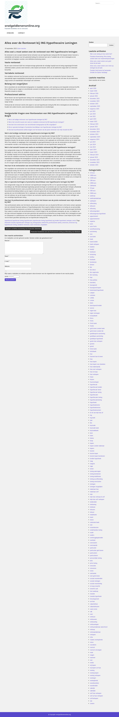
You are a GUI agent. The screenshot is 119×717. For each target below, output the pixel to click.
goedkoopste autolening (97, 333)
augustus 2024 (94, 139)
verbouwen (93, 619)
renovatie (93, 566)
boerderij (92, 282)
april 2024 (93, 149)
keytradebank (94, 430)
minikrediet (93, 502)
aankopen (93, 201)
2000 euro (93, 183)
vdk (91, 611)
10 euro (92, 173)
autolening (93, 231)
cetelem (92, 295)
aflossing (93, 208)
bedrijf (92, 249)
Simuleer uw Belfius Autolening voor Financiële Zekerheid (23, 229)
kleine (92, 438)
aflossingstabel (95, 211)
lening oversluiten (95, 481)
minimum (92, 507)
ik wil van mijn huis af (96, 412)
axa (91, 234)
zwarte (92, 703)
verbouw (92, 617)
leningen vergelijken (96, 486)
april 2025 (93, 119)
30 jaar (92, 188)
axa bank (93, 236)
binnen (92, 265)
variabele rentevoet (23, 225)
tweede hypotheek (96, 596)
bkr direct (93, 270)
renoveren (93, 568)
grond (92, 346)
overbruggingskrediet (96, 538)
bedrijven (93, 252)
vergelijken (43, 225)
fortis (91, 321)
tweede (92, 594)
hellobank (93, 351)
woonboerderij (94, 683)
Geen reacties (22, 48)
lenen (92, 469)
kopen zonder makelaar (97, 446)
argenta (92, 221)
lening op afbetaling (96, 479)
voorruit (92, 647)
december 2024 (94, 129)
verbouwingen (94, 624)
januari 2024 (94, 157)
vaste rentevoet (35, 225)
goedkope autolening (96, 336)
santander (93, 573)
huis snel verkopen (96, 369)
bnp (91, 277)
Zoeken (91, 42)
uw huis (92, 601)
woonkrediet (94, 685)
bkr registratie (94, 272)
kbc (91, 423)
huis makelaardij (95, 367)
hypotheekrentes (95, 407)
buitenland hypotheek (96, 290)
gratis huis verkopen (96, 341)
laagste (92, 464)
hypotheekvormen (95, 410)
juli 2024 (92, 142)
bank (91, 239)
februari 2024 (94, 155)
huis (91, 359)
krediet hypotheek (60, 220)
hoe (91, 354)
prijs (91, 560)
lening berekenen (95, 474)
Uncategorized (94, 599)
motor (92, 520)
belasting (93, 254)
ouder (92, 532)
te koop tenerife (95, 586)
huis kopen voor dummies (97, 364)
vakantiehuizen (94, 606)
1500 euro (93, 178)
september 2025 (95, 106)
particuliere (93, 553)
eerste (92, 308)
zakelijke (92, 691)
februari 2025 (94, 124)
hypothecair (8, 220)
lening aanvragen (95, 471)
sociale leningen (95, 581)
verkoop (92, 629)
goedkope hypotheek (96, 339)
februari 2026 (94, 93)
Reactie (7, 240)
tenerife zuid (94, 589)
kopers (92, 448)
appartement (94, 216)
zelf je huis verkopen (96, 696)
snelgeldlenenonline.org (22, 25)
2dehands (93, 185)
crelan (92, 300)
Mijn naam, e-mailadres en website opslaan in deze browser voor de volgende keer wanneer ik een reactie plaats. (39, 276)
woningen (93, 678)
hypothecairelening (96, 400)
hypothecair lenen (95, 390)
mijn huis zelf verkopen (97, 499)
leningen (69, 220)
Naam (7, 258)
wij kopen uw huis (95, 668)
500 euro (92, 191)
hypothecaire (28, 220)
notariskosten (94, 527)
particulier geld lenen (96, 550)
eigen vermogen (95, 313)
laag (91, 461)
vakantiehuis (94, 604)
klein (91, 435)
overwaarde (93, 545)
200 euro (92, 180)
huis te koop (94, 372)
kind (91, 433)
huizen (92, 379)
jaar (91, 420)
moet (91, 517)
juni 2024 (93, 144)
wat (91, 660)
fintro (91, 318)
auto (91, 224)
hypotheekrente (95, 405)
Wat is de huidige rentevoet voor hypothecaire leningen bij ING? (28, 119)
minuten (92, 509)
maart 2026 (93, 91)
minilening (93, 504)
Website (7, 268)
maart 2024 (93, 152)
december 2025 (94, 98)
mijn (91, 494)
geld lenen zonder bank (97, 328)
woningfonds (94, 680)
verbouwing (93, 622)
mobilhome (93, 515)
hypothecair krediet (96, 387)
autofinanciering (95, 229)
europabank (93, 316)
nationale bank (94, 522)
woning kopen (94, 673)
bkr (91, 267)
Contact (21, 33)
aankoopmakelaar (95, 198)
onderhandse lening (96, 530)
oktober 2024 (94, 134)
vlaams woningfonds (96, 640)
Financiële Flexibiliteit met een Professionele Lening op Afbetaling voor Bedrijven (56, 232)
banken (92, 247)
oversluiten (93, 543)
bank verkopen (94, 244)
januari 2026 (94, 96)
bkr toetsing (93, 275)
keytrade (92, 425)
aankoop (92, 196)
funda (92, 326)
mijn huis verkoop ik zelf (97, 497)
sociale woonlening (96, 583)
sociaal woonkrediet (96, 578)
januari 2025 (94, 126)
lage (91, 466)
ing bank (92, 418)
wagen (92, 655)
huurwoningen (94, 382)
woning (92, 670)
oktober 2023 (94, 165)
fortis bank (93, 323)
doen (91, 303)
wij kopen (93, 665)
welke (92, 663)
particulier (93, 548)
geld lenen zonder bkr (96, 331)
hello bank (93, 349)
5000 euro (93, 193)
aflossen (92, 206)
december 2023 (94, 160)
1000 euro (93, 175)
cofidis (92, 298)
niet (91, 525)
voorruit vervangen (96, 650)
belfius (92, 257)
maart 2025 (93, 121)
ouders (92, 535)
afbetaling (93, 203)
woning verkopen (95, 675)
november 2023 (94, 162)
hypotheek (48, 220)
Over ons (10, 33)
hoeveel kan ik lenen (96, 356)
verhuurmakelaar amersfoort (99, 627)
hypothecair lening (18, 220)
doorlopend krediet (96, 305)
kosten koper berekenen (97, 456)
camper (92, 293)
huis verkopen (94, 374)
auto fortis (93, 226)
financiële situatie (10, 222)
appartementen (95, 219)
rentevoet (65, 222)
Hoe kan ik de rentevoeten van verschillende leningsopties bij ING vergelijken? (32, 124)
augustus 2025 (94, 109)
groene (92, 344)
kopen (92, 443)
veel (91, 614)
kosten (92, 451)
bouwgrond (93, 285)
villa (91, 637)
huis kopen (93, 361)
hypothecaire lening (39, 220)
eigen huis (93, 310)
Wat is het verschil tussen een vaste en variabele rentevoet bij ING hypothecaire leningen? (36, 122)
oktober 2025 (94, 104)
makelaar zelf (94, 492)
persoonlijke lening (96, 558)
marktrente (45, 222)
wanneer (92, 657)
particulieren (94, 555)
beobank (92, 259)
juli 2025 (92, 111)
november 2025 (94, 101)
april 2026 (93, 88)
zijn (91, 701)
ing (53, 220)
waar (91, 652)
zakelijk (92, 688)
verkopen (93, 634)
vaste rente (93, 609)
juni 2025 (93, 114)
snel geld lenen (95, 576)
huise (91, 377)
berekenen (93, 262)
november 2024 (94, 132)
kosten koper (94, 453)
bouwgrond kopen (95, 287)
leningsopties (37, 222)
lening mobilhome (95, 476)
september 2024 (95, 137)
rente (74, 220)
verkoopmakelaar (95, 632)
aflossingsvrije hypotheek (98, 213)
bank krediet (94, 242)
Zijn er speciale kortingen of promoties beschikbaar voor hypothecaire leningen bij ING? (35, 127)
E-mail (7, 263)
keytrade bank (94, 428)
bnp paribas (93, 280)
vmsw (91, 642)
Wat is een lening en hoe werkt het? (101, 54)
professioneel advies (55, 222)
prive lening (93, 563)
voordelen (93, 645)
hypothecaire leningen (23, 222)
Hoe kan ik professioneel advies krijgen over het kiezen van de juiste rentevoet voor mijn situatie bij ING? (40, 130)
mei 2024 (93, 147)
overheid (92, 540)
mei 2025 (93, 116)
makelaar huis (94, 489)
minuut (92, 512)
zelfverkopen (94, 698)
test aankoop (94, 591)
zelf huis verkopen (95, 693)
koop (91, 441)
